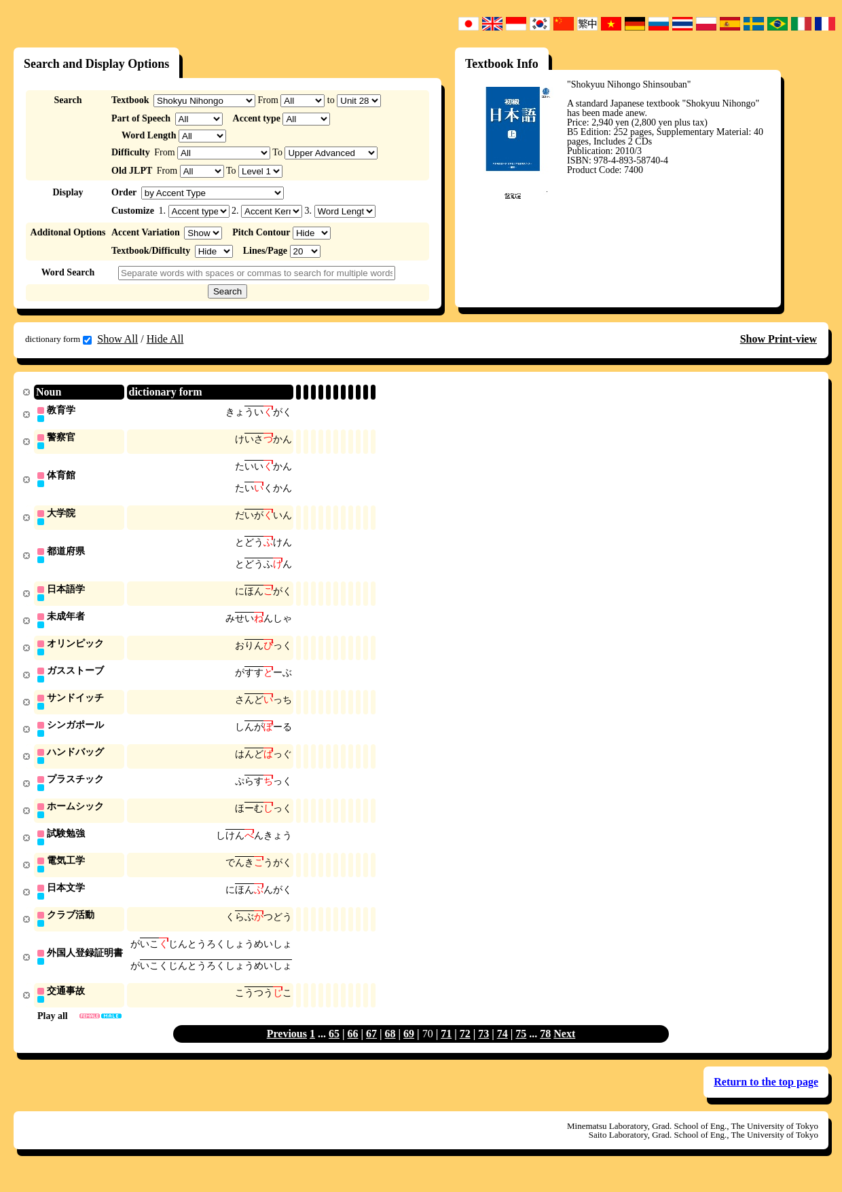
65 (334, 1049)
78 (545, 1049)
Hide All (165, 339)
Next (564, 1049)
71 (446, 1049)
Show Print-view (778, 339)
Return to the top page (766, 1097)
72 (465, 1049)
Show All (117, 339)
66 (353, 1049)
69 (408, 1049)
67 (371, 1049)
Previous (287, 1049)
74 (502, 1049)
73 (483, 1049)
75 (520, 1049)
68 (390, 1049)
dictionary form (58, 339)
